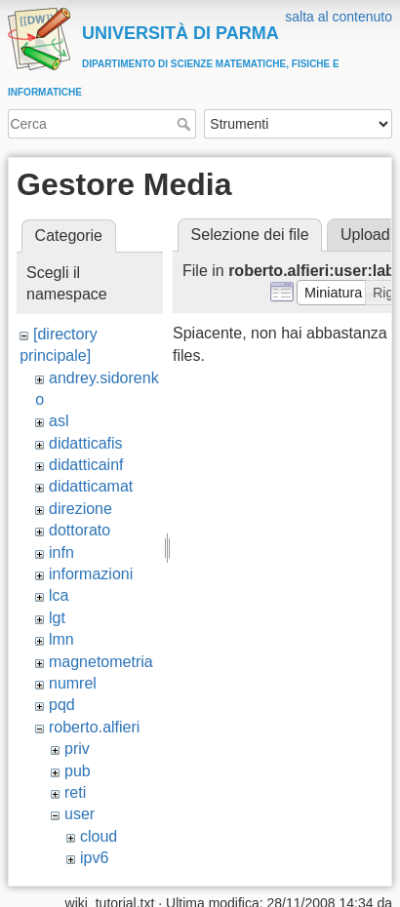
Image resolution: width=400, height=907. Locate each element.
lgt (57, 618)
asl (58, 421)
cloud (98, 836)
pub (77, 771)
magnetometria (101, 661)
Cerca (186, 124)
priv (77, 748)
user (79, 814)
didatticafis (86, 443)
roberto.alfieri (94, 727)
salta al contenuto (338, 16)
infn (61, 552)
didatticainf (86, 464)
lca (58, 595)
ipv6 (94, 857)
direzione (80, 508)
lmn (61, 639)
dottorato (79, 530)
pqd (62, 704)
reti (75, 792)
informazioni (91, 574)
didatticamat (91, 486)
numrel (73, 683)
